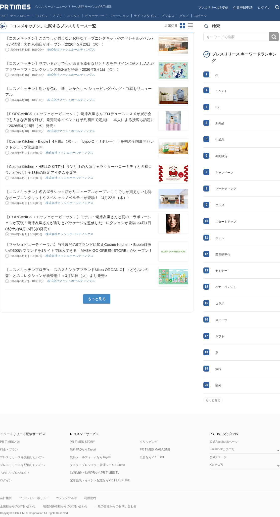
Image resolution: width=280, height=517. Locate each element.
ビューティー (94, 15)
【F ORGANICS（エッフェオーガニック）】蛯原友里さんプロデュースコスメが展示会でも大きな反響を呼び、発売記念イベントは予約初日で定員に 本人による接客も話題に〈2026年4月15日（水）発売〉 (79, 120)
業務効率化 (222, 254)
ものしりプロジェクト (15, 472)
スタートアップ (225, 221)
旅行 (218, 369)
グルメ (184, 15)
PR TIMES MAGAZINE (155, 449)
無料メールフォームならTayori (90, 457)
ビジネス (167, 15)
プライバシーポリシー (34, 498)
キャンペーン (224, 172)
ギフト (219, 336)
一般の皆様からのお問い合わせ (116, 506)
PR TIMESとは (10, 442)
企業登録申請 (243, 7)
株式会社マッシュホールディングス (71, 49)
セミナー (221, 270)
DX (217, 107)
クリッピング (149, 442)
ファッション (119, 15)
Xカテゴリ (217, 464)
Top (2, 15)
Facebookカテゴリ (222, 449)
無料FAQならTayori (83, 449)
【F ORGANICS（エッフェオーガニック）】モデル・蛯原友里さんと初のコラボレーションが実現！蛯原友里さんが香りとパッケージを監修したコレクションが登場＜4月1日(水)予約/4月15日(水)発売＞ (78, 223)
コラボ (219, 303)
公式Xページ (218, 457)
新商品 (219, 123)
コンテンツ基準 (66, 498)
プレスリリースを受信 (213, 7)
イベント (221, 91)
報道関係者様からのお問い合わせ (65, 506)
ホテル (219, 238)
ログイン (264, 7)
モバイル (41, 15)
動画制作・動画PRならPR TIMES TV (95, 472)
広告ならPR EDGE (152, 457)
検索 (274, 36)
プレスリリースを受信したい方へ (22, 457)
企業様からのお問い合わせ (18, 506)
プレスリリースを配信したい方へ (22, 465)
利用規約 (90, 498)
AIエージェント (225, 287)
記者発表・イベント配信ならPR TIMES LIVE (100, 480)
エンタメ (73, 15)
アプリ (57, 15)
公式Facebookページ (224, 442)
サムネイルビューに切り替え (183, 26)
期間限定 (221, 156)
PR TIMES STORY (82, 442)
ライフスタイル (145, 15)
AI (216, 75)
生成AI (219, 139)
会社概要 (6, 498)
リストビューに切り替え (190, 26)
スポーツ (200, 15)
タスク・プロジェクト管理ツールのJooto (97, 465)
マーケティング (225, 189)
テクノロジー (20, 15)
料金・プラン (9, 449)
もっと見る (97, 299)
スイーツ (221, 320)
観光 (218, 385)
